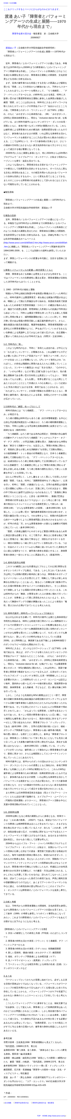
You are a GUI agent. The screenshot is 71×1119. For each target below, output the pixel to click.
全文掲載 (13, 3)
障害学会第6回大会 (22, 1103)
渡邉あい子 (11, 48)
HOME (6, 3)
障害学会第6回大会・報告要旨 (43, 1103)
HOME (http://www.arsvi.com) (53, 1116)
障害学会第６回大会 (21, 33)
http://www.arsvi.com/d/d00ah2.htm (21, 242)
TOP (39, 1116)
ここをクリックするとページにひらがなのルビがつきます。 (32, 9)
